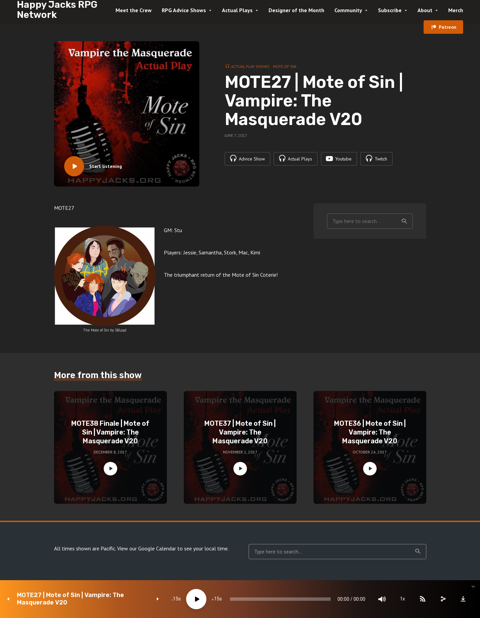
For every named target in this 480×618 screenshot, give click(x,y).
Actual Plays (237, 10)
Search (404, 221)
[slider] (280, 599)
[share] (443, 599)
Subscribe (390, 10)
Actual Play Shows (250, 66)
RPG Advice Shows (184, 10)
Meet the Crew (134, 10)
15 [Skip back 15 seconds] (175, 599)
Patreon (447, 27)
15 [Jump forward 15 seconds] (216, 599)
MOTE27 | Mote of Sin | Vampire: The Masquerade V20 (70, 599)
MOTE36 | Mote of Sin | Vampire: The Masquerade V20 (370, 432)
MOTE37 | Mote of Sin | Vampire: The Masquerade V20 (240, 432)
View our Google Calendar (146, 548)
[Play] (196, 599)
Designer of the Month (296, 10)
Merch (455, 10)
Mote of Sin (284, 66)
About (425, 10)
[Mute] (382, 599)
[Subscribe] (422, 599)
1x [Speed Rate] (402, 599)
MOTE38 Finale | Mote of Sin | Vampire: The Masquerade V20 (110, 432)
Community (348, 10)
